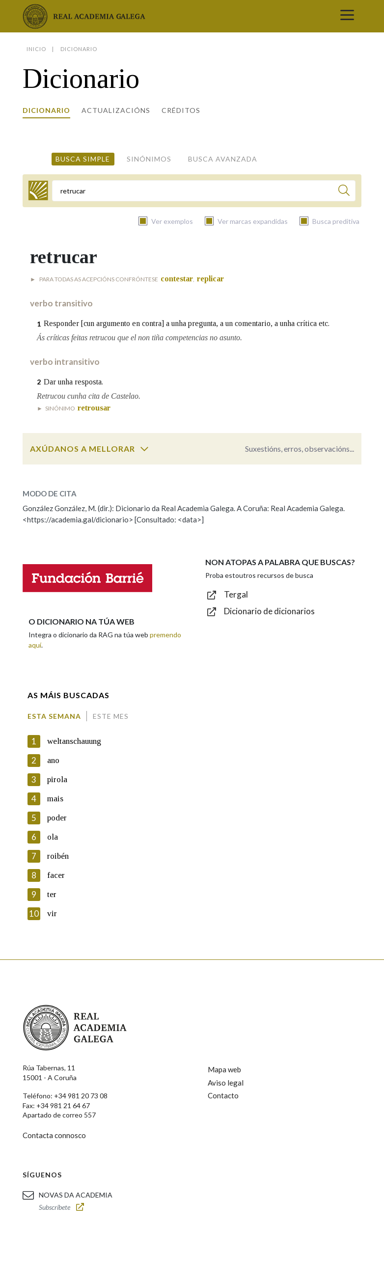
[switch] (144, 449)
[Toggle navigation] (347, 16)
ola (52, 837)
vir (52, 913)
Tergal (236, 594)
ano (53, 760)
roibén (58, 856)
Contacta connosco (54, 1135)
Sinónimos (149, 159)
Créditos (181, 110)
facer (56, 875)
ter (51, 894)
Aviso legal (226, 1082)
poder (57, 817)
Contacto (223, 1095)
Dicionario (46, 110)
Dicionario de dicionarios (269, 611)
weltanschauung (74, 741)
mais (55, 798)
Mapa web (224, 1069)
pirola (57, 779)
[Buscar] (344, 192)
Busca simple (82, 159)
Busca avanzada (222, 159)
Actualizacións (116, 110)
